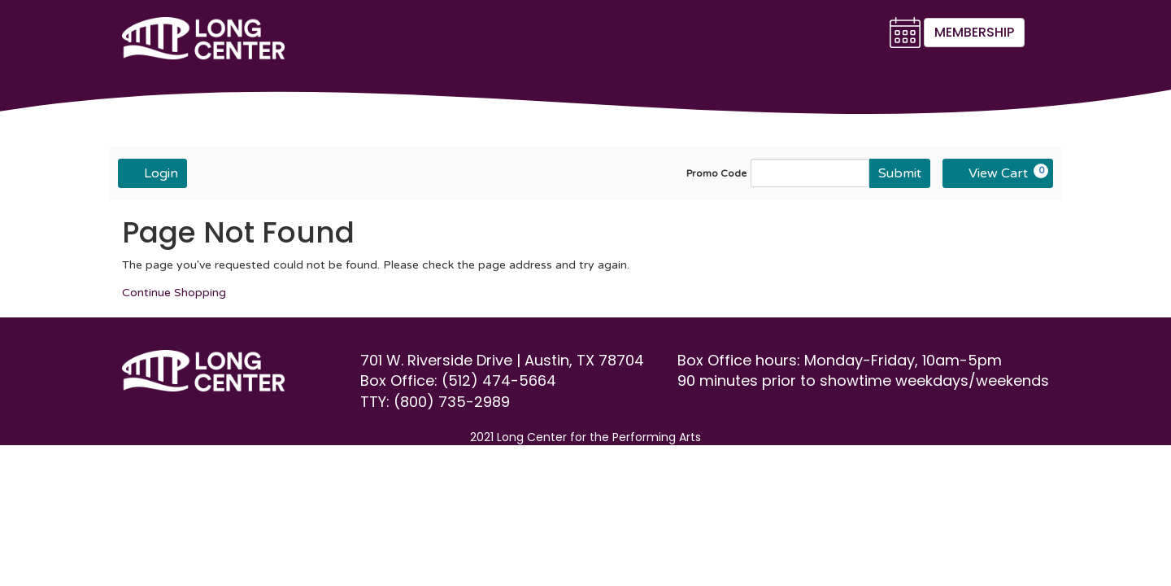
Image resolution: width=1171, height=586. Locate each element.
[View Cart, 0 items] (997, 173)
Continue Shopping (174, 293)
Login (152, 172)
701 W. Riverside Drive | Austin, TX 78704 (504, 360)
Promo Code (716, 173)
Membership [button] (974, 32)
